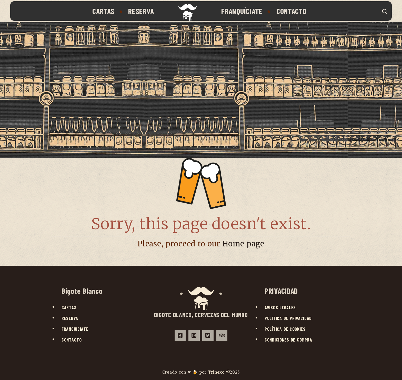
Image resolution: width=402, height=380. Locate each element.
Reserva (141, 11)
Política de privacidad (288, 318)
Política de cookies (285, 329)
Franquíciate (242, 11)
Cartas (103, 11)
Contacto (291, 11)
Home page (243, 243)
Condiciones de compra (288, 340)
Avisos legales (280, 307)
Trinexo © (219, 372)
